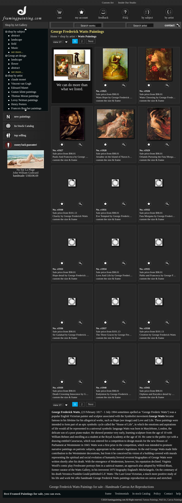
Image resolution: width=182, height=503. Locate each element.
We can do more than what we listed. (72, 87)
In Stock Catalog (24, 126)
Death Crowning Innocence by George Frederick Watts (80, 394)
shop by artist (67, 36)
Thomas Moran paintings (25, 96)
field (13, 43)
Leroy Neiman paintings (24, 100)
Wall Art (162, 500)
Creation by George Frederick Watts (157, 334)
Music (14, 47)
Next (90, 41)
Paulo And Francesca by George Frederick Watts (77, 156)
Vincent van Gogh (21, 83)
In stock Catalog (141, 493)
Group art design (17, 55)
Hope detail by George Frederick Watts (72, 275)
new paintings (22, 116)
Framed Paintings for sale (26, 493)
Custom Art (108, 2)
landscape (16, 39)
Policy (157, 493)
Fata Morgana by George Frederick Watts (160, 216)
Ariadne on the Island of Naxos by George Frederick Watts (125, 156)
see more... (17, 52)
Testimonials (122, 493)
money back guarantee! (25, 144)
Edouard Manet (19, 87)
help (178, 493)
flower (14, 63)
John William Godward (25, 172)
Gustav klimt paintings (23, 91)
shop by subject (16, 31)
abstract (15, 35)
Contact (168, 493)
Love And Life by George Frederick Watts (117, 275)
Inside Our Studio (127, 2)
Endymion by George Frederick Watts (115, 394)
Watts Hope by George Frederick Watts (115, 97)
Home (54, 36)
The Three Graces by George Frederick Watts (119, 334)
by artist (169, 17)
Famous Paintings (150, 500)
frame (108, 493)
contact (169, 25)
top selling (20, 135)
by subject (147, 17)
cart (59, 17)
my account (81, 17)
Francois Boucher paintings (26, 108)
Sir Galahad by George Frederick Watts (72, 334)
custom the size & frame (108, 100)
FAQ (125, 17)
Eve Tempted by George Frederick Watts (116, 216)
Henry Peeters (19, 104)
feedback (103, 17)
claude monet (18, 79)
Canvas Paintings (174, 500)
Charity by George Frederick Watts (70, 216)
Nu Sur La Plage (25, 169)
